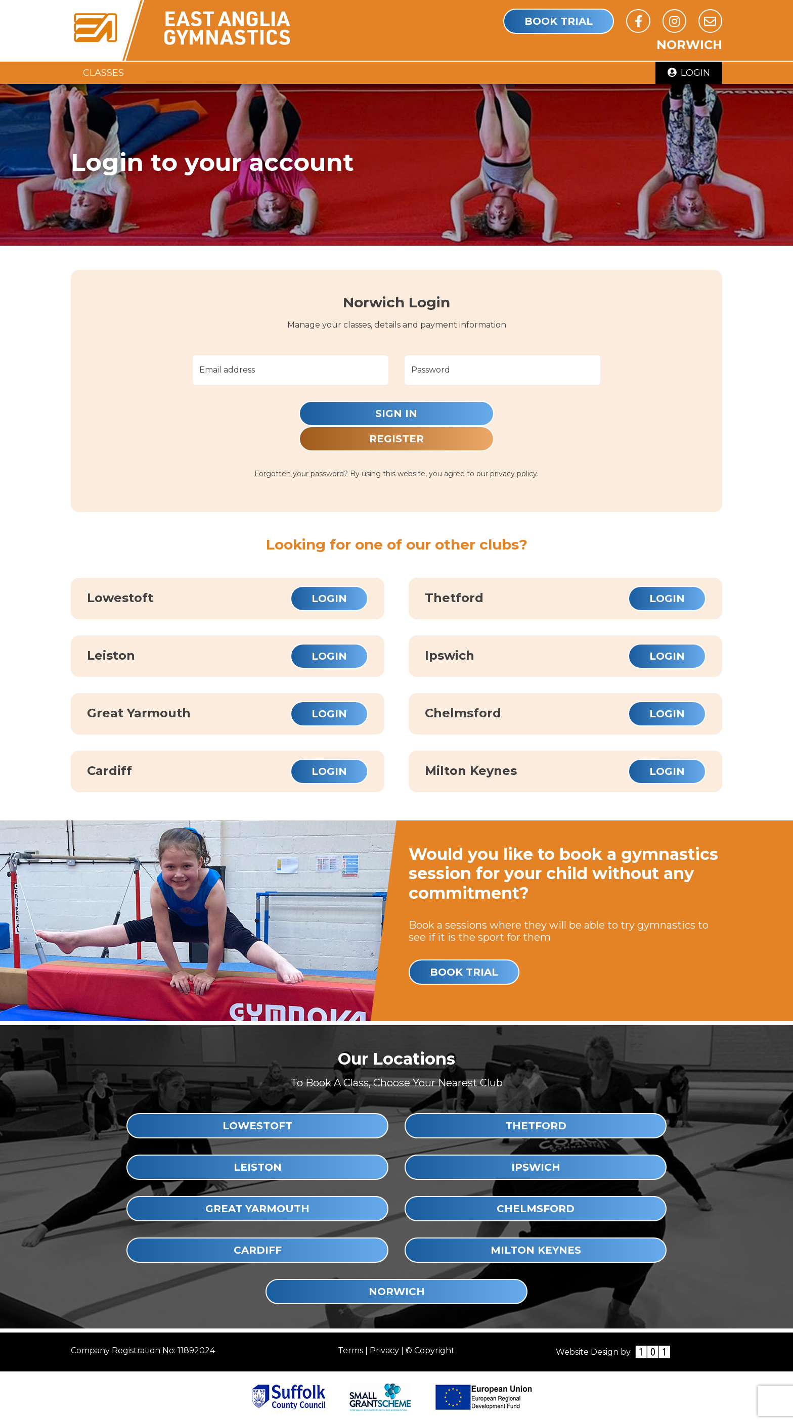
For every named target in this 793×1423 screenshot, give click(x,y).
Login (689, 72)
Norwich (397, 1292)
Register (396, 439)
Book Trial (558, 21)
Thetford (535, 1126)
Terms (350, 1350)
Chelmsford (536, 1209)
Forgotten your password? (301, 473)
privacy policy (513, 473)
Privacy (384, 1350)
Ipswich (535, 1167)
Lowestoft (257, 1126)
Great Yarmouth (257, 1209)
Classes (103, 72)
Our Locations (396, 1059)
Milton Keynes (536, 1250)
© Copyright (430, 1350)
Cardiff (258, 1250)
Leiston (258, 1167)
